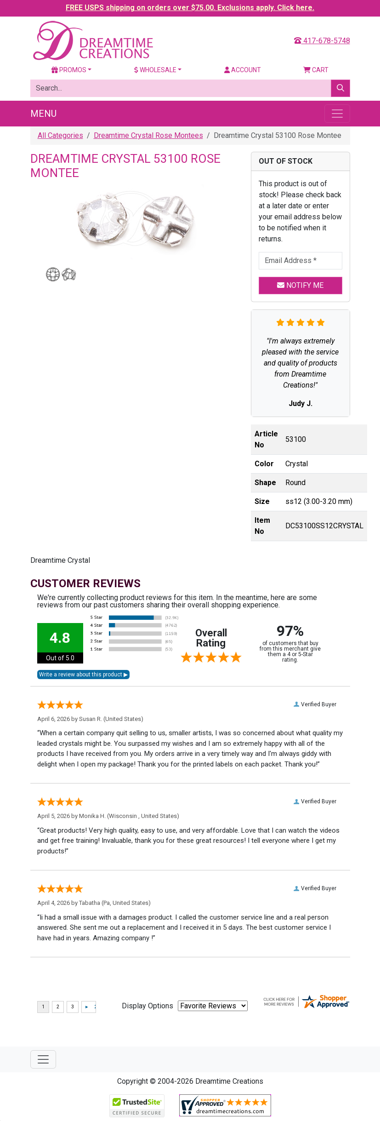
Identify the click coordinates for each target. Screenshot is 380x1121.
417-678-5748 (322, 40)
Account (242, 70)
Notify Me (300, 285)
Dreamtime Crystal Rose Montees (148, 135)
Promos (68, 70)
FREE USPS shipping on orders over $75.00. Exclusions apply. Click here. (190, 7)
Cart (316, 70)
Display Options (147, 1005)
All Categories (60, 135)
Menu (43, 113)
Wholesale (155, 70)
